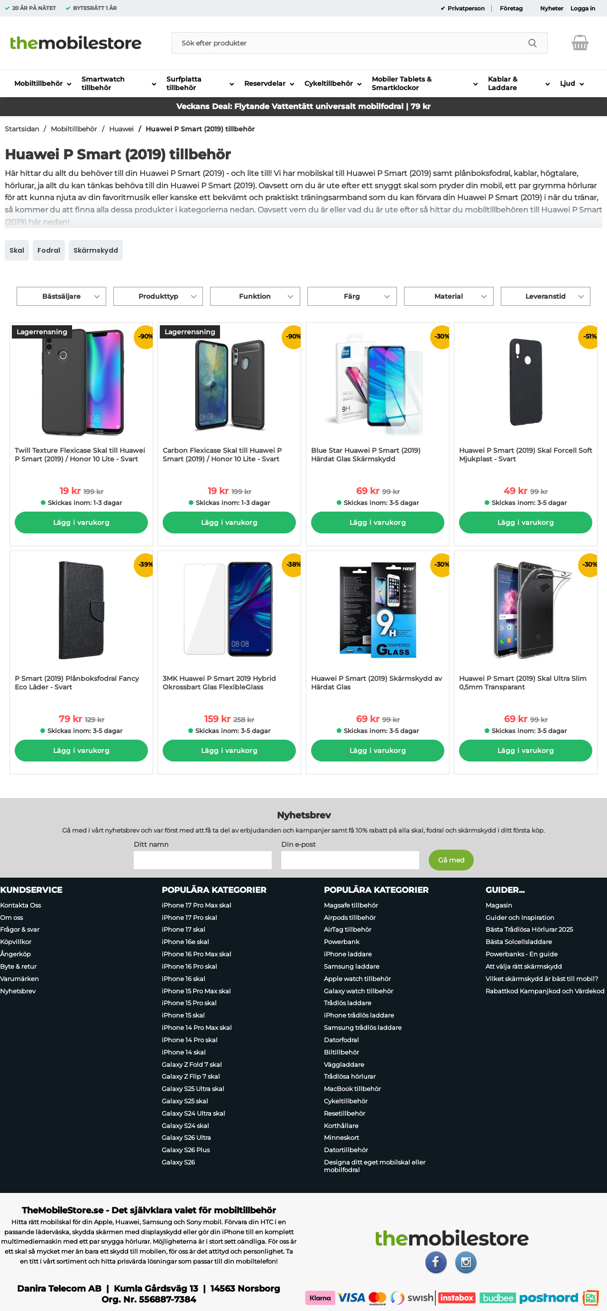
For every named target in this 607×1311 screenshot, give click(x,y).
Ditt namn (151, 844)
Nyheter (551, 8)
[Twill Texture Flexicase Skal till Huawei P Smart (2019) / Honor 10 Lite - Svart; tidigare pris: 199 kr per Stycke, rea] (81, 397)
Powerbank (341, 941)
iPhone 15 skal (183, 1015)
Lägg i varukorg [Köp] (81, 522)
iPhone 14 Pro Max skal (197, 1027)
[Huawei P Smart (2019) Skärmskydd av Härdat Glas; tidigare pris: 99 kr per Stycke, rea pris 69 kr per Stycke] (377, 625)
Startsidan (22, 129)
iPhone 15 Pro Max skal (196, 991)
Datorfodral (341, 1040)
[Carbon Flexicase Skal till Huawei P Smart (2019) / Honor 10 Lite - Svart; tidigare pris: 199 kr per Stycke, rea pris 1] (229, 397)
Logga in (582, 8)
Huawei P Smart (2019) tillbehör (200, 129)
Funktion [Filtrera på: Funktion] (255, 296)
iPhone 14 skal (184, 1052)
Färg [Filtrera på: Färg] (352, 296)
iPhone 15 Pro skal (189, 1003)
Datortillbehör (346, 1150)
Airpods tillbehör (350, 917)
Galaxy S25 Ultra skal (193, 1088)
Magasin (499, 905)
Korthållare (341, 1125)
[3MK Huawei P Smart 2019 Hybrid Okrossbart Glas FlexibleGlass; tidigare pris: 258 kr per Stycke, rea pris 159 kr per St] (229, 625)
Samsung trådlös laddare (363, 1027)
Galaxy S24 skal (185, 1125)
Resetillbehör (344, 1113)
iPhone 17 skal (183, 930)
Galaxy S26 (178, 1162)
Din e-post (298, 844)
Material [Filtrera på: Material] (448, 296)
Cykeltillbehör (346, 1101)
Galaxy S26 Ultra (186, 1138)
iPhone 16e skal (185, 941)
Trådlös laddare (347, 1003)
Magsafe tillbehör (351, 905)
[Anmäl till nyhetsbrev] (451, 860)
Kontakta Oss (20, 905)
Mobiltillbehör (74, 129)
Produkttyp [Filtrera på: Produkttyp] (158, 296)
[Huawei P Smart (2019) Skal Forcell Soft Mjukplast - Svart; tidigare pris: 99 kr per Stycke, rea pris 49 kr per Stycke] (525, 397)
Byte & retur (18, 966)
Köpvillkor (15, 941)
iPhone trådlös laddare (359, 1015)
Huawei (121, 129)
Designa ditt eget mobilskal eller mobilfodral (374, 1165)
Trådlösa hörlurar (350, 1076)
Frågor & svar (19, 930)
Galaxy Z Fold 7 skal (192, 1064)
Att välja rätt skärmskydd (524, 966)
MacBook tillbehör (352, 1088)
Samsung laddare (351, 966)
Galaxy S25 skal (185, 1101)
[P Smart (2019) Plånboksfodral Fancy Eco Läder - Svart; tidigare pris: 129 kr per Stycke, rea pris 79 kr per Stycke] (81, 625)
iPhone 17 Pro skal (189, 917)
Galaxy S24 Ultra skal (193, 1113)
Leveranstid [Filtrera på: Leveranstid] (545, 296)
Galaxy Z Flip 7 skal (191, 1076)
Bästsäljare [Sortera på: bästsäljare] (61, 296)
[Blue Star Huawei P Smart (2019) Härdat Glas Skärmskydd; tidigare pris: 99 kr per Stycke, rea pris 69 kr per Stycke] (377, 397)
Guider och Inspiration (520, 917)
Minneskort (341, 1138)
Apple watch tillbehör (357, 978)
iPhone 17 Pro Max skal (196, 905)
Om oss (11, 917)
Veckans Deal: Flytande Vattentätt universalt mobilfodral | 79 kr (303, 106)
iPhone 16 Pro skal (189, 966)
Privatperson (465, 8)
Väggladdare (344, 1064)
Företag (511, 8)
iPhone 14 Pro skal (190, 1040)
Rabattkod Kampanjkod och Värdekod (545, 991)
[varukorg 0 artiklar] (580, 43)
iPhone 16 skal (183, 978)
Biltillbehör (341, 1052)
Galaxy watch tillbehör (358, 991)
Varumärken (19, 978)
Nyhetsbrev (18, 991)
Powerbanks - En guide (522, 954)
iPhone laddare (348, 954)
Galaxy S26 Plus (186, 1150)
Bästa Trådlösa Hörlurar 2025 (529, 930)
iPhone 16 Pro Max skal (196, 954)
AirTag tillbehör (347, 930)
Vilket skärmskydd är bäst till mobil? (542, 978)
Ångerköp (15, 954)
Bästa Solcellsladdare (519, 941)
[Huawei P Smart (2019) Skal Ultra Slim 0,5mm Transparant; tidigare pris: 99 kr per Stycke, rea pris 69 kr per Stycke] (525, 625)
